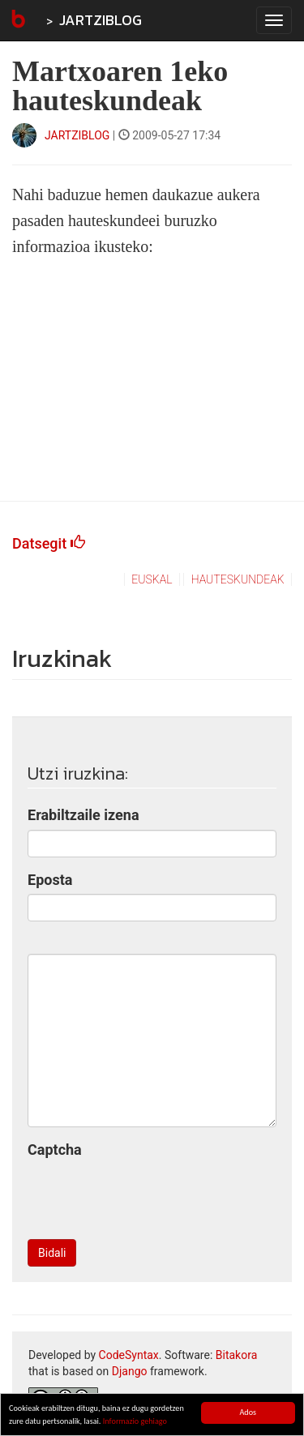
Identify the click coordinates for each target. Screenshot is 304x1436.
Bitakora (237, 1354)
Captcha (55, 1149)
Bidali (52, 1252)
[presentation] (151, 1195)
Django (130, 1371)
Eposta (50, 879)
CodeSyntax (129, 1354)
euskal (151, 579)
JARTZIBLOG (100, 20)
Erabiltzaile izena (83, 814)
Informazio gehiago (135, 1422)
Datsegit (48, 543)
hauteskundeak (238, 579)
